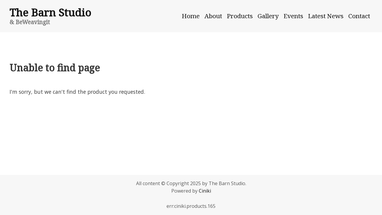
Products (240, 16)
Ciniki (205, 191)
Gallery (268, 16)
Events (293, 16)
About (213, 16)
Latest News (326, 16)
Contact (359, 16)
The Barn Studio (50, 12)
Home (191, 16)
